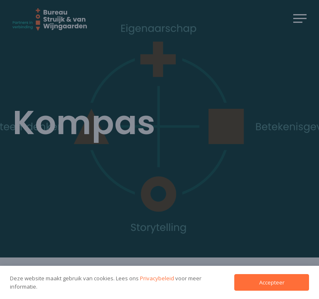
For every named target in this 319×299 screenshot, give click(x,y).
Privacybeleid (157, 278)
